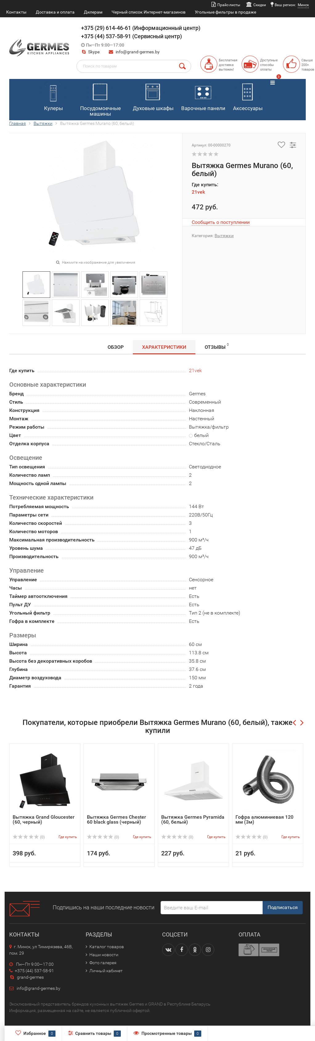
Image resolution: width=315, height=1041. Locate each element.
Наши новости (103, 954)
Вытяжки (43, 123)
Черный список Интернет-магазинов (149, 12)
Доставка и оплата (55, 12)
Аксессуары (248, 95)
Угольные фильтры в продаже (225, 12)
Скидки (259, 5)
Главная (17, 123)
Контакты (16, 12)
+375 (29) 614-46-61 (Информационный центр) (140, 28)
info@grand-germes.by (138, 51)
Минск (303, 5)
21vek (198, 192)
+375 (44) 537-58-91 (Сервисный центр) (131, 36)
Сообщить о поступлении (221, 222)
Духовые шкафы (153, 95)
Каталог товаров (106, 946)
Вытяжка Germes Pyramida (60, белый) (192, 819)
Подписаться (283, 907)
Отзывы (217, 346)
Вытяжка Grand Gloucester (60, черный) (44, 819)
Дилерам (93, 12)
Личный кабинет (106, 970)
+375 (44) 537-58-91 (31, 970)
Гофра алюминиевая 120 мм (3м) (264, 819)
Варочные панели (203, 95)
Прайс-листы (228, 5)
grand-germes (26, 977)
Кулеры (53, 95)
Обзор (116, 347)
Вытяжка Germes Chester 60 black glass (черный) (116, 819)
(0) (29, 837)
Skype (90, 51)
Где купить (68, 837)
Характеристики (164, 347)
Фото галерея (103, 962)
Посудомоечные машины (100, 98)
